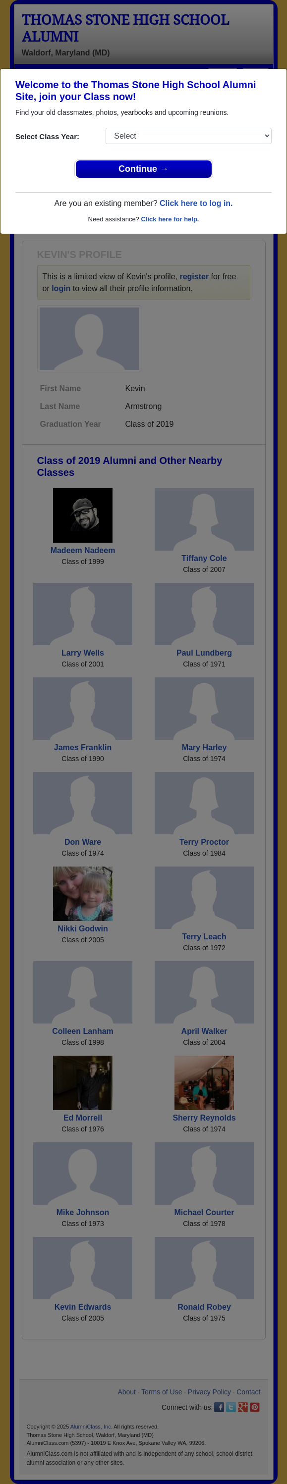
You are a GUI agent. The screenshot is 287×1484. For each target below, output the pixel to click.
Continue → (143, 169)
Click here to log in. (196, 203)
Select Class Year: (47, 136)
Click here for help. (170, 219)
